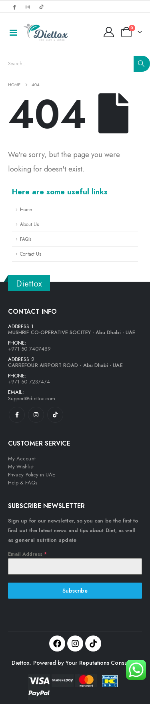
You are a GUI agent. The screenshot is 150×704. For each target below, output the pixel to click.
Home (26, 209)
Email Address (27, 554)
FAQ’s (25, 239)
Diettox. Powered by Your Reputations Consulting (75, 663)
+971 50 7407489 (29, 349)
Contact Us (30, 253)
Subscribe (75, 591)
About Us (29, 224)
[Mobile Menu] (13, 32)
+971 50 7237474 (29, 381)
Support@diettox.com (31, 398)
